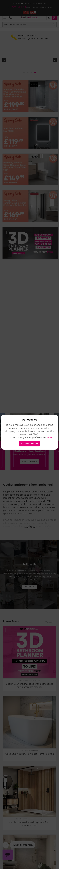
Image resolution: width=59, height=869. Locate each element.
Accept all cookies (29, 444)
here (49, 437)
